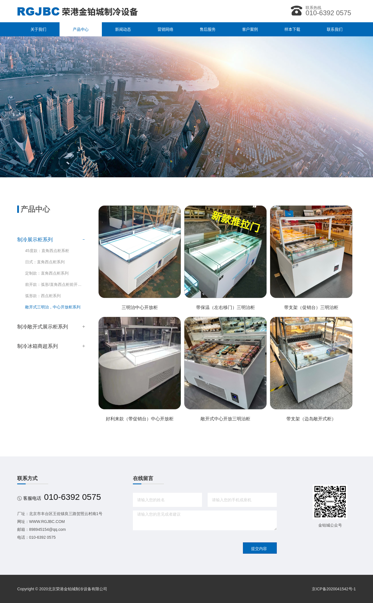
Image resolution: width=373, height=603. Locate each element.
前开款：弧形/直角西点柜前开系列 (55, 284)
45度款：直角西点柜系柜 (47, 250)
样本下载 (292, 29)
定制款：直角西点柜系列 (47, 273)
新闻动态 (123, 29)
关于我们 (38, 29)
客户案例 (250, 29)
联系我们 (335, 29)
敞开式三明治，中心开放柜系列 (52, 307)
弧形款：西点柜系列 (43, 295)
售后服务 (208, 29)
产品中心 (81, 29)
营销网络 (165, 29)
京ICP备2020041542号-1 (334, 589)
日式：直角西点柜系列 (45, 262)
